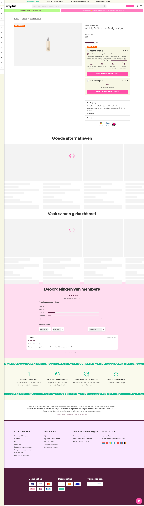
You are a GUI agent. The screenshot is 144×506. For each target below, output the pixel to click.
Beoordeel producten (51, 448)
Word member (129, 6)
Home (16, 19)
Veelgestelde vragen (21, 437)
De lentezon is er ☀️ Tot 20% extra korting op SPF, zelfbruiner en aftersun (101, 11)
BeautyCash (18, 453)
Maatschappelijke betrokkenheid (113, 439)
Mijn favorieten (49, 442)
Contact (17, 439)
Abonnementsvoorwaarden (82, 439)
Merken (24, 19)
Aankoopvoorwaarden (80, 437)
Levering (17, 445)
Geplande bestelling (51, 445)
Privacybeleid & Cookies (81, 442)
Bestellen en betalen (21, 456)
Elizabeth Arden (35, 19)
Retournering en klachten (23, 448)
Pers (15, 442)
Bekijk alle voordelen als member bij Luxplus (72, 415)
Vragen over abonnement (23, 451)
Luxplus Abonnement (109, 437)
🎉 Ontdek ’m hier (30, 11)
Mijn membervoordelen (52, 439)
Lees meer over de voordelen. (119, 60)
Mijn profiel (47, 437)
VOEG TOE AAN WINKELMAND (107, 74)
